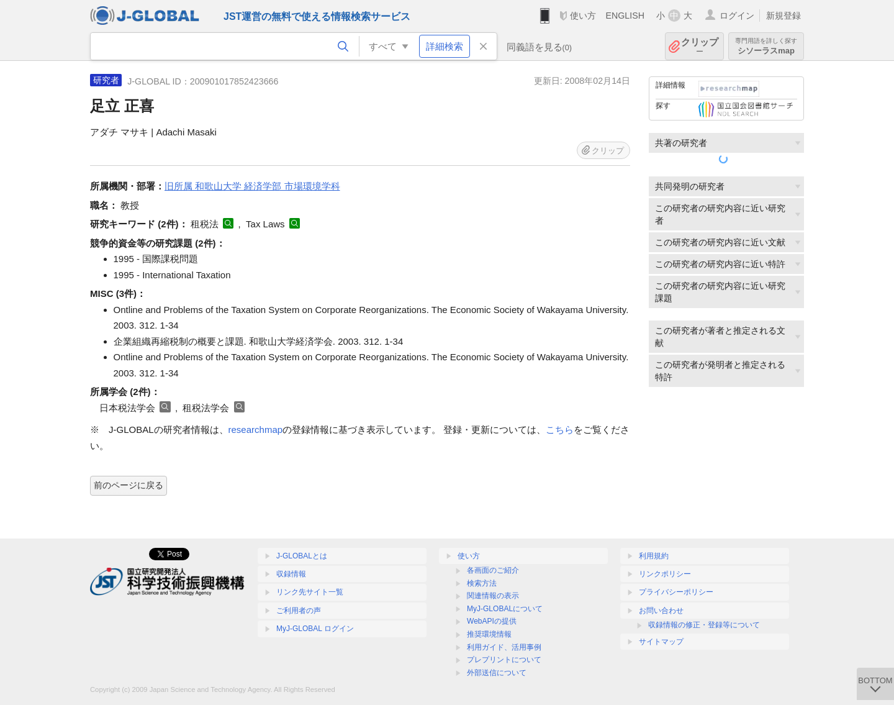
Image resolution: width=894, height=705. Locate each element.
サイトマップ (661, 641)
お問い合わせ (661, 610)
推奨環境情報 (489, 634)
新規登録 (783, 15)
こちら (560, 429)
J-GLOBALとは (301, 556)
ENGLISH (624, 15)
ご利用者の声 (298, 610)
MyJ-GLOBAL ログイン (315, 628)
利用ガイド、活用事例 (504, 647)
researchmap (255, 429)
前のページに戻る (128, 485)
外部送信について (496, 672)
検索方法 (482, 583)
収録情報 (291, 574)
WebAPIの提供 (492, 621)
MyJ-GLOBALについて (505, 608)
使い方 (583, 15)
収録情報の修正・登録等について (704, 625)
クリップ (699, 46)
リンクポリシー (665, 574)
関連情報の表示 (493, 595)
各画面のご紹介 (493, 570)
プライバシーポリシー (676, 592)
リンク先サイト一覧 (309, 592)
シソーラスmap (766, 46)
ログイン (737, 15)
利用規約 (654, 556)
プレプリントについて (504, 659)
